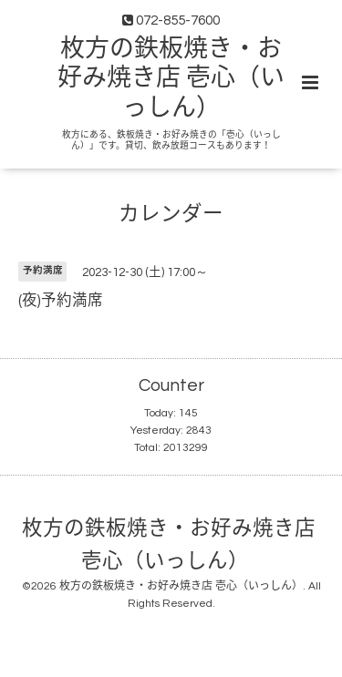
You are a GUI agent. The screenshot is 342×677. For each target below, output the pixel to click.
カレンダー (171, 214)
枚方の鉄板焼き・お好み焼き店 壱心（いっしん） (171, 78)
